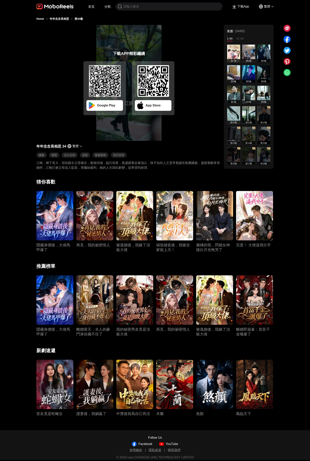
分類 (107, 6)
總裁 (41, 155)
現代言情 (118, 155)
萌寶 (54, 155)
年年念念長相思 (59, 18)
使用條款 (135, 450)
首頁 (91, 6)
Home (40, 18)
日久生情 (69, 155)
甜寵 (85, 155)
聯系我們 (174, 450)
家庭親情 (100, 155)
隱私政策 (155, 450)
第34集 (79, 18)
